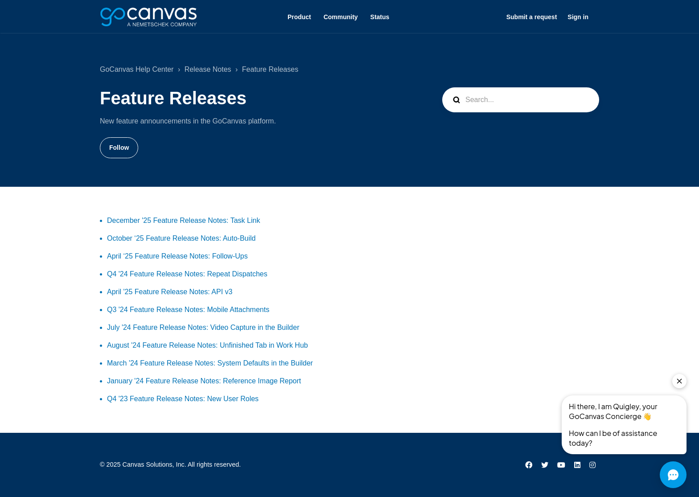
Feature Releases (270, 69)
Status (380, 17)
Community (341, 17)
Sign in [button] (577, 17)
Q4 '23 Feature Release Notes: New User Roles (183, 399)
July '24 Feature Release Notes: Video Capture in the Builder (203, 327)
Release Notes (208, 69)
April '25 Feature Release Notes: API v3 (169, 292)
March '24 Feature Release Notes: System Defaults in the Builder (210, 363)
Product (299, 17)
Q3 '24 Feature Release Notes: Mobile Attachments (188, 309)
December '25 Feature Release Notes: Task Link (183, 220)
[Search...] (520, 99)
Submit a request (531, 17)
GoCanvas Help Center (136, 69)
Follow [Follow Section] (119, 147)
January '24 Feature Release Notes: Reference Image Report (204, 381)
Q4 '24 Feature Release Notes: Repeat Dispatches (187, 274)
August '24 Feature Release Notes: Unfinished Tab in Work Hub (207, 345)
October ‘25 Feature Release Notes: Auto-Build (181, 238)
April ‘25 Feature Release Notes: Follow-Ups (177, 256)
